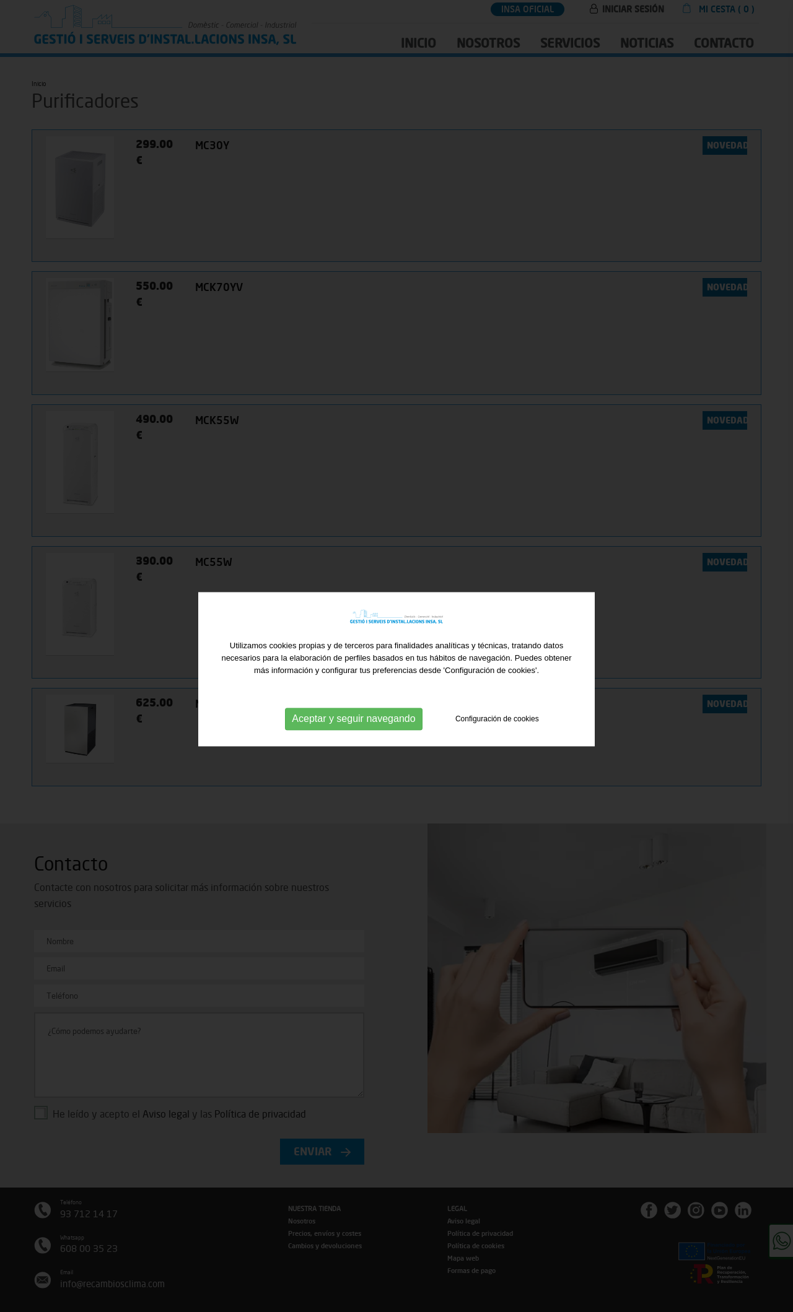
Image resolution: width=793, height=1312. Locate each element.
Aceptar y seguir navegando (353, 728)
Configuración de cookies (497, 728)
